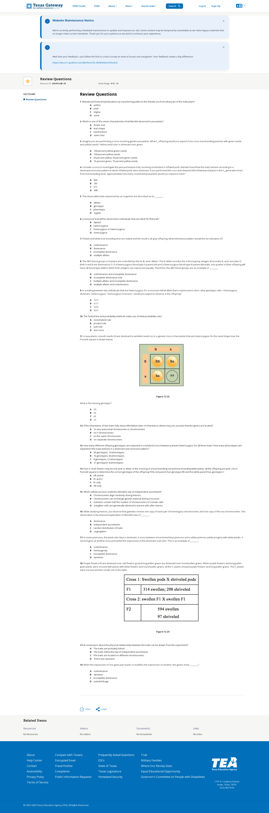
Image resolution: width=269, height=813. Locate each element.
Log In (202, 6)
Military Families (151, 760)
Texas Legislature (109, 771)
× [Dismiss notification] (224, 21)
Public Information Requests (73, 777)
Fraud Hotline (64, 766)
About (31, 755)
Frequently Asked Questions (116, 755)
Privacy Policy (35, 777)
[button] (241, 6)
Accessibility (34, 771)
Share (104, 709)
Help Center (34, 760)
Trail (144, 755)
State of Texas (107, 766)
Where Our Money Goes (156, 766)
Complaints (62, 771)
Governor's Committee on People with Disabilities (173, 777)
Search (175, 6)
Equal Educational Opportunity (160, 771)
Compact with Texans (69, 755)
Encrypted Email (65, 760)
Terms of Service (37, 782)
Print (88, 709)
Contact (32, 766)
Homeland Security (110, 777)
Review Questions (36, 99)
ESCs (101, 760)
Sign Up (215, 6)
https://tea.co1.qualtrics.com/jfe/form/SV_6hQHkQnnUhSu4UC (85, 62)
